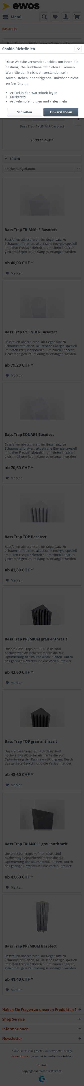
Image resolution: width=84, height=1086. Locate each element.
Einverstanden (61, 112)
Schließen (24, 112)
